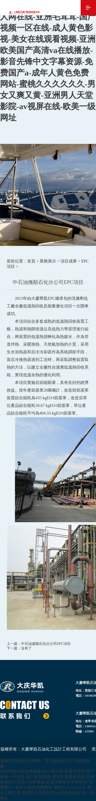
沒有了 (26, 648)
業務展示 (48, 261)
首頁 (31, 261)
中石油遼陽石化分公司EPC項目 (46, 644)
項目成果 (68, 261)
